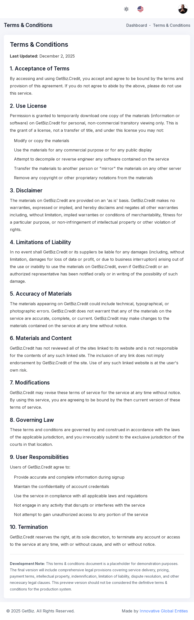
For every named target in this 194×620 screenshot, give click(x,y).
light (126, 9)
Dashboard (136, 25)
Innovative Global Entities (164, 610)
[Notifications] (169, 9)
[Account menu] (183, 9)
